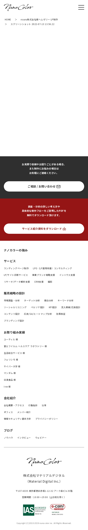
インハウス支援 (67, 274)
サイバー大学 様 (12, 366)
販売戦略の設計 (14, 293)
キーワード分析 (66, 300)
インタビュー (24, 437)
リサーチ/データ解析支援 (17, 281)
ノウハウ (8, 437)
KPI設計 (53, 307)
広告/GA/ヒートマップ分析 (38, 313)
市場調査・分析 (12, 300)
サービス (10, 261)
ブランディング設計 (14, 320)
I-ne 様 (7, 386)
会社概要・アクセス (14, 405)
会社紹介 (10, 398)
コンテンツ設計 (12, 313)
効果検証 (60, 313)
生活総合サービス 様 (14, 352)
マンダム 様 (10, 372)
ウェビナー (40, 437)
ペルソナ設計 (38, 307)
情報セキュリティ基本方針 (17, 418)
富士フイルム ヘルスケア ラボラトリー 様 (25, 346)
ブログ (8, 430)
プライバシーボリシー (46, 418)
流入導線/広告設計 (70, 307)
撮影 (50, 281)
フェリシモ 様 (11, 359)
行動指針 (33, 405)
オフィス (8, 412)
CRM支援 (39, 281)
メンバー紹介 (24, 412)
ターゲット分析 (32, 300)
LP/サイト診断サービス (16, 274)
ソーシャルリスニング (15, 307)
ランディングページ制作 (16, 268)
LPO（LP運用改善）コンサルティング (52, 268)
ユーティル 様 (11, 339)
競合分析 (48, 300)
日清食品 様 (10, 379)
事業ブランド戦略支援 (43, 274)
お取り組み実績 (14, 332)
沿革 (44, 405)
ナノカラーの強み (16, 250)
